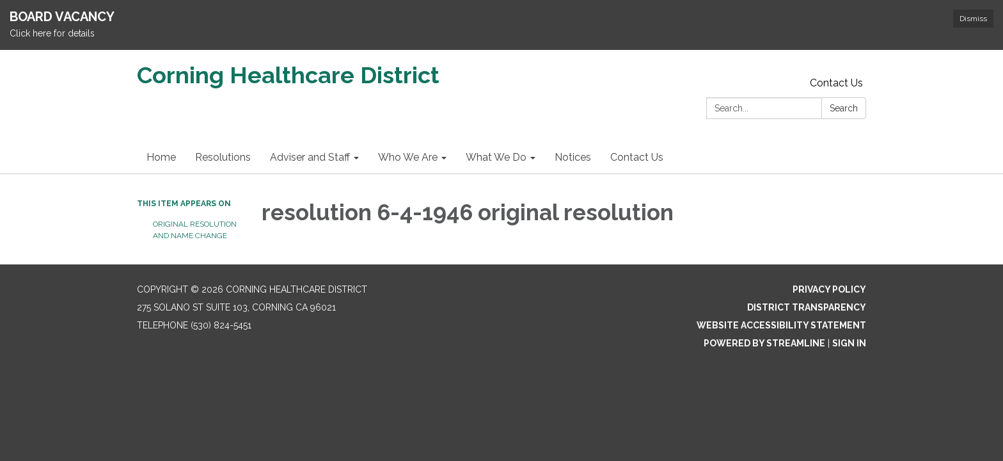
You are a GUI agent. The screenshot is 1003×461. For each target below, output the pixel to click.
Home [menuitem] (161, 157)
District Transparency (806, 307)
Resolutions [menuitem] (223, 157)
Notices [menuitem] (573, 157)
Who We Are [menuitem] (408, 157)
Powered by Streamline (764, 343)
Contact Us (836, 83)
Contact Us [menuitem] (636, 157)
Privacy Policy (829, 289)
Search (844, 108)
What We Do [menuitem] (496, 157)
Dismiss (973, 18)
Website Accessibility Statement (781, 325)
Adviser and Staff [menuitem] (310, 157)
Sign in (849, 343)
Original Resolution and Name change (195, 230)
